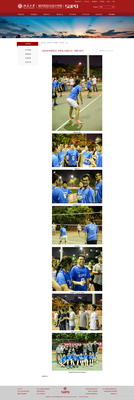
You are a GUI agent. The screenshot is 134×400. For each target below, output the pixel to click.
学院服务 (111, 14)
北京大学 (19, 389)
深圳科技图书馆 (41, 391)
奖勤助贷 (28, 54)
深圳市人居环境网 (92, 391)
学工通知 (28, 50)
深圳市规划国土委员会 (91, 389)
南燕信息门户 (78, 1)
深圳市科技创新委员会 (91, 393)
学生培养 (85, 14)
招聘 (108, 1)
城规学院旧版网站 (22, 393)
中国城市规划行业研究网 (110, 391)
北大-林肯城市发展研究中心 (109, 389)
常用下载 (28, 62)
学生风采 (28, 58)
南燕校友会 (114, 393)
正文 (67, 42)
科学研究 (73, 14)
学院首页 (21, 14)
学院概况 (34, 14)
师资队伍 (60, 14)
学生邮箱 (102, 1)
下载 (113, 1)
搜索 (113, 7)
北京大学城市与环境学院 (43, 389)
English (95, 7)
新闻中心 (47, 14)
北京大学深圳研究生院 (23, 391)
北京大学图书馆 (41, 393)
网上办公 (87, 1)
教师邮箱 (94, 1)
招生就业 (98, 14)
